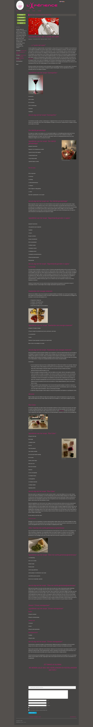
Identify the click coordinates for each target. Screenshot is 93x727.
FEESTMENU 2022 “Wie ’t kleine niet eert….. (44, 37)
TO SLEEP (28, 10)
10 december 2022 (36, 39)
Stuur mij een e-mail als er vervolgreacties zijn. (38, 709)
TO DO (22, 10)
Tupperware (30, 58)
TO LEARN (39, 10)
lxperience (30, 39)
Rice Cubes (61, 410)
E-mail (48, 704)
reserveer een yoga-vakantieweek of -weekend (21, 52)
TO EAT (33, 10)
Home (34, 14)
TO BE (17, 10)
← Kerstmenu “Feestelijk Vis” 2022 (34, 718)
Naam (48, 702)
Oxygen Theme (23, 724)
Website (48, 707)
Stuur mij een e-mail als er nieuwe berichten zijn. (38, 712)
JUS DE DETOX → (73, 718)
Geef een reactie (44, 39)
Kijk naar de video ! (32, 518)
